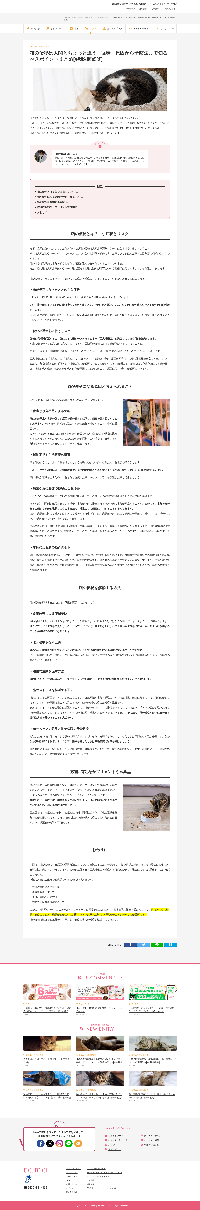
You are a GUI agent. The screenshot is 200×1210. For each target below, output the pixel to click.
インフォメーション (140, 28)
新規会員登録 (71, 1192)
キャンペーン (54, 28)
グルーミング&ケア (153, 1135)
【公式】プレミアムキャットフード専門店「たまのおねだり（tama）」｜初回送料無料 (40, 9)
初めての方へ (144, 9)
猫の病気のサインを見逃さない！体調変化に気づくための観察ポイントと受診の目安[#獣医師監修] (47, 1097)
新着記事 (33, 28)
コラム (95, 17)
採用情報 (90, 1184)
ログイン (69, 1188)
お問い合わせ (170, 9)
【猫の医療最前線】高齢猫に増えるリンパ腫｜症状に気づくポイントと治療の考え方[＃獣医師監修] (99, 1062)
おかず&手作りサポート (119, 1140)
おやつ (111, 1144)
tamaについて (131, 9)
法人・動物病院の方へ (96, 1169)
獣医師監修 (104, 17)
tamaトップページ (70, 17)
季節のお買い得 (151, 1144)
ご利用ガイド (157, 9)
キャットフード (115, 1135)
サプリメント (114, 1149)
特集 (74, 28)
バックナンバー (166, 28)
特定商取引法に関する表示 (98, 1176)
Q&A (68, 1180)
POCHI (102, 1188)
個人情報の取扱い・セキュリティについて (104, 1173)
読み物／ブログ (112, 28)
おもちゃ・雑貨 (151, 1140)
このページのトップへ (166, 1158)
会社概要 (90, 1180)
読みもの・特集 (84, 17)
